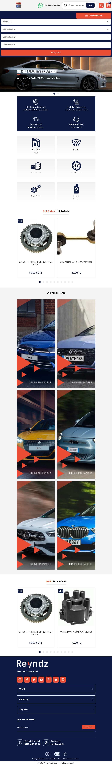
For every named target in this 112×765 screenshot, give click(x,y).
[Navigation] (93, 16)
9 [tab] (69, 282)
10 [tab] (72, 282)
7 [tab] (61, 282)
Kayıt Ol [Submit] (88, 727)
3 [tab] (47, 282)
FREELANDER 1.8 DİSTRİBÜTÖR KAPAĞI (76, 632)
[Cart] (108, 5)
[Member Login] (101, 5)
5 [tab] (54, 282)
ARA (90, 5)
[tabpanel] (56, 74)
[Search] (79, 5)
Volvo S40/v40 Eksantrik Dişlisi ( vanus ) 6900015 (35, 263)
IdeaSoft (41, 763)
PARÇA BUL (56, 52)
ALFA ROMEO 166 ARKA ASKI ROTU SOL (76, 262)
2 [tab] (58, 94)
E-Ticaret (50, 763)
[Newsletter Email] (56, 727)
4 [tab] (51, 282)
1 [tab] (54, 94)
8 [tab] (65, 282)
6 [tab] (58, 282)
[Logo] (18, 5)
